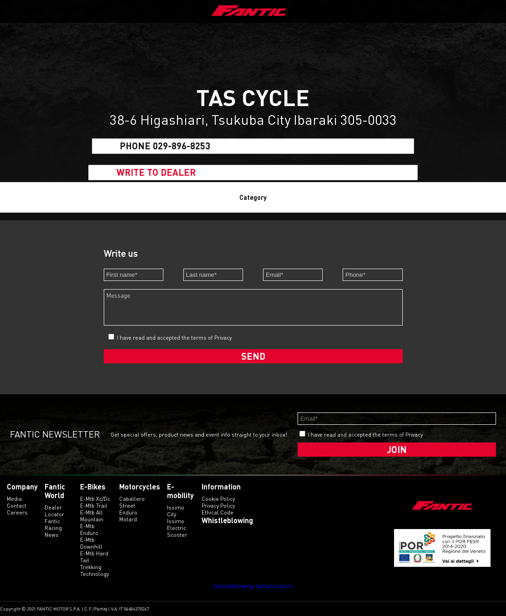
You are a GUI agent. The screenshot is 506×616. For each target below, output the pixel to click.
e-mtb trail (93, 505)
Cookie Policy (218, 498)
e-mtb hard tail (94, 557)
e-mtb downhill (91, 543)
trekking (90, 567)
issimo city (175, 511)
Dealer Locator (54, 511)
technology (94, 573)
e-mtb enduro (89, 529)
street (127, 505)
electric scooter (177, 531)
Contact (16, 505)
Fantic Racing (53, 524)
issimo (175, 521)
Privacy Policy (218, 505)
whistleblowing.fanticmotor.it (253, 586)
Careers (17, 512)
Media (14, 498)
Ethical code (217, 512)
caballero (132, 498)
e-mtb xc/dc (95, 498)
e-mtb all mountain (91, 516)
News (52, 534)
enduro (128, 512)
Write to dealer (156, 172)
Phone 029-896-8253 (165, 146)
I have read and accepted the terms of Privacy (174, 337)
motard (128, 519)
